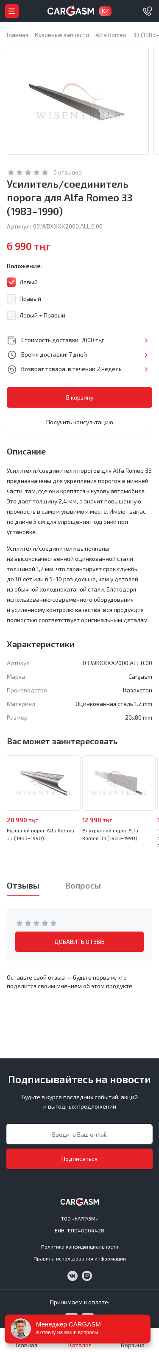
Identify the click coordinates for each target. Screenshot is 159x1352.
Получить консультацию (79, 422)
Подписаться (79, 1158)
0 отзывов (67, 172)
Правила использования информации (79, 1258)
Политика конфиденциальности (79, 1246)
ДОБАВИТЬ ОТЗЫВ (79, 941)
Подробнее (146, 340)
